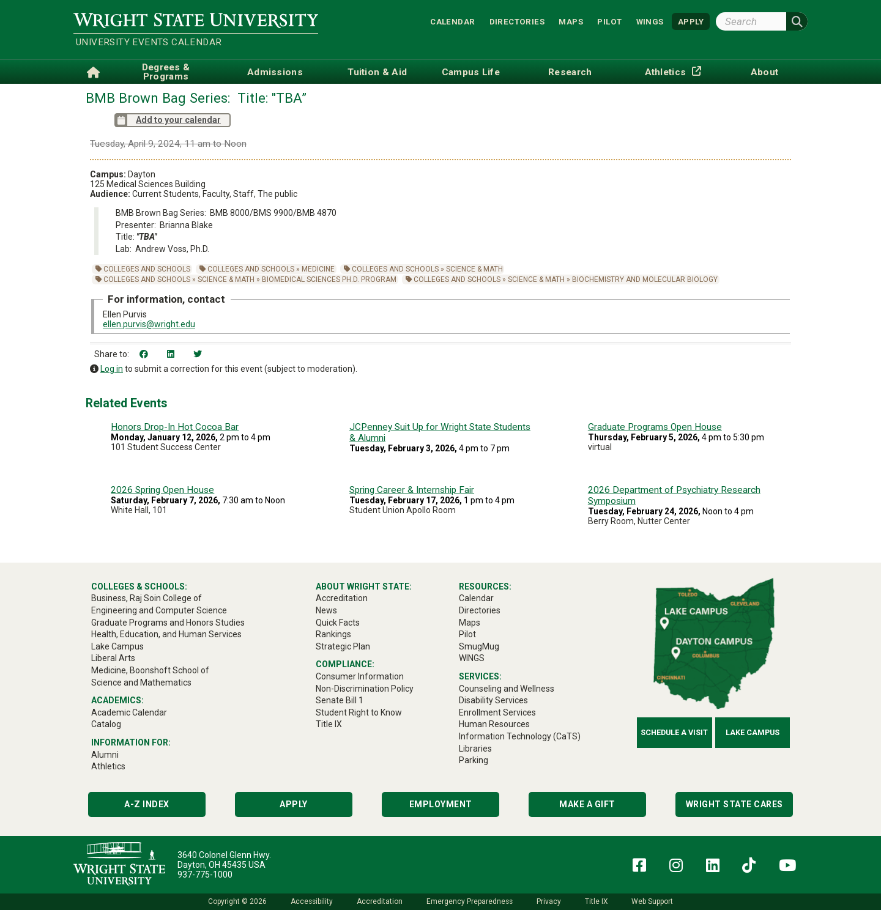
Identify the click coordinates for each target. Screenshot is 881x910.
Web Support (652, 901)
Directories (517, 21)
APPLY (691, 21)
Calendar (452, 21)
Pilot (609, 21)
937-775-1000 (204, 874)
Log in (111, 369)
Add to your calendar (167, 120)
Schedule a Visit (674, 732)
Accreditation (380, 901)
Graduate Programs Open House (655, 426)
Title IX (596, 901)
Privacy (549, 901)
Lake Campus (752, 732)
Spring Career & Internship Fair (411, 489)
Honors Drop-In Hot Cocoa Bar (175, 426)
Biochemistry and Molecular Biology (645, 279)
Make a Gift (587, 804)
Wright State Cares (734, 804)
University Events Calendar (148, 42)
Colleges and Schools (146, 269)
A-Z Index (146, 804)
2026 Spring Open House (162, 489)
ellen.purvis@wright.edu (149, 324)
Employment (440, 804)
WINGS (650, 21)
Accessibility (312, 901)
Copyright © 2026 (237, 901)
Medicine (318, 269)
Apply (294, 804)
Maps (571, 21)
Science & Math (474, 269)
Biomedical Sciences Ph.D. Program (329, 279)
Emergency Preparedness (469, 901)
